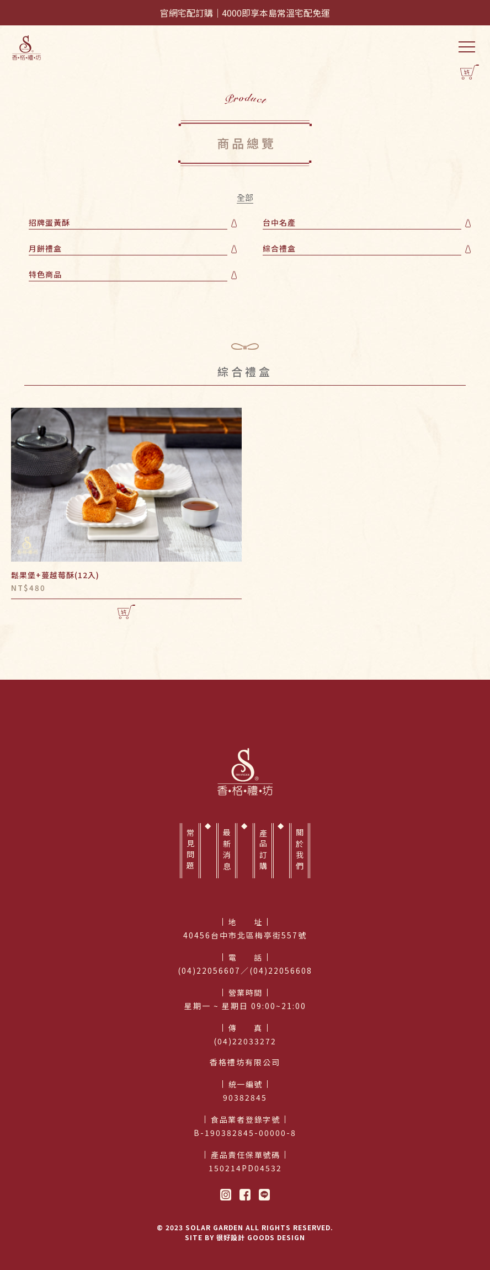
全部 (245, 198)
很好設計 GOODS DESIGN (260, 1237)
